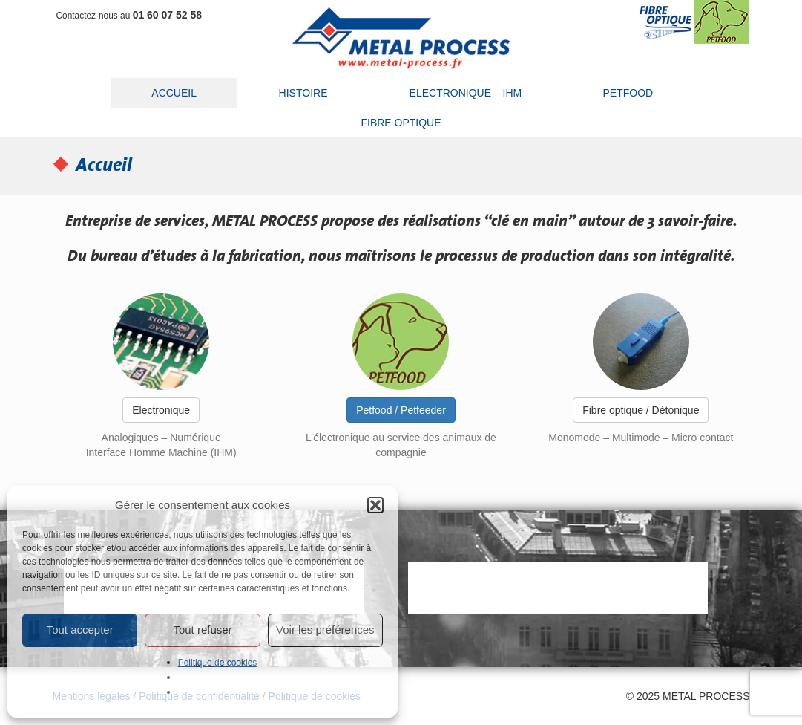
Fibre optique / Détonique (640, 410)
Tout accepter (80, 629)
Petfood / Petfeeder (401, 410)
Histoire (303, 93)
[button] (375, 505)
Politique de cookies (217, 662)
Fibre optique (401, 123)
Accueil (174, 93)
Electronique (161, 410)
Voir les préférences (325, 629)
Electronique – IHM (466, 93)
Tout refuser (202, 629)
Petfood (627, 93)
